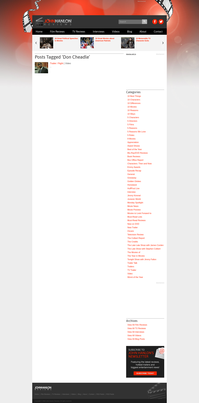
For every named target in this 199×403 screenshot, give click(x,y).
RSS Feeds (100, 394)
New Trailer (132, 227)
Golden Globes (134, 181)
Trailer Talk (132, 263)
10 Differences (133, 103)
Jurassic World (134, 199)
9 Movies (131, 139)
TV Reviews (78, 31)
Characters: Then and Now (139, 164)
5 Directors (132, 121)
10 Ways (131, 114)
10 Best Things (134, 96)
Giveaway (131, 178)
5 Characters (133, 117)
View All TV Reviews (136, 328)
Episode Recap (134, 171)
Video (130, 274)
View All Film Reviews (137, 325)
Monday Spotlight (135, 203)
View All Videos (134, 335)
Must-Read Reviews (136, 220)
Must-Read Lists (134, 217)
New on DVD (133, 224)
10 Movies (132, 107)
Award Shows (133, 146)
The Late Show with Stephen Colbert (144, 249)
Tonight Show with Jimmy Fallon (141, 259)
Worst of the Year (135, 277)
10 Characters (133, 100)
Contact (158, 31)
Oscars (130, 231)
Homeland (132, 185)
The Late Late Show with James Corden (145, 245)
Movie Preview (134, 210)
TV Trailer (131, 270)
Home (39, 31)
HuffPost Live (133, 188)
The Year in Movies (136, 256)
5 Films (130, 124)
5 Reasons (132, 128)
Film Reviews (57, 31)
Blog (129, 31)
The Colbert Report (136, 238)
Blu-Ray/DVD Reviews (137, 153)
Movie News (132, 206)
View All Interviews (135, 332)
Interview (131, 192)
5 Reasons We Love (136, 132)
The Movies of (133, 252)
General (131, 174)
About (143, 31)
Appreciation (133, 142)
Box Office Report (135, 160)
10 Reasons (132, 110)
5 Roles (130, 135)
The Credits (132, 242)
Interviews (98, 31)
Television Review (135, 235)
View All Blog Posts (136, 339)
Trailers (130, 266)
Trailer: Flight (56, 63)
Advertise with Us (131, 54)
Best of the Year (134, 149)
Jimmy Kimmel (134, 195)
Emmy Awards (133, 167)
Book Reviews (133, 156)
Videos (116, 31)
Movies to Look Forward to (139, 213)
